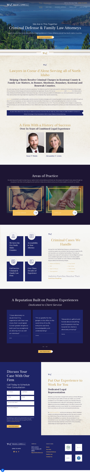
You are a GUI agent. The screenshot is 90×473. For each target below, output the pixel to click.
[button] (2, 470)
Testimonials (47, 2)
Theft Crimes (71, 268)
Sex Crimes (71, 266)
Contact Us (49, 457)
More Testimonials (46, 352)
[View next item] (46, 347)
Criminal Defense (51, 452)
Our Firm (48, 450)
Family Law (49, 455)
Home (47, 448)
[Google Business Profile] (14, 452)
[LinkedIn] (16, 452)
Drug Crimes (71, 263)
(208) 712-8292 (82, 3)
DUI (51, 266)
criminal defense (60, 91)
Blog (40, 2)
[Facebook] (18, 452)
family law (69, 91)
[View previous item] (43, 347)
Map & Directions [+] (37, 453)
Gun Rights (71, 271)
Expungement (54, 271)
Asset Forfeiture (54, 268)
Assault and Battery (55, 263)
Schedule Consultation (46, 37)
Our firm (9, 99)
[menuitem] (41, 7)
